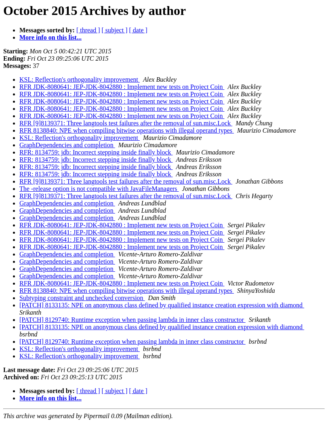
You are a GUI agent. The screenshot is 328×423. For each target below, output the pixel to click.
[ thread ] (88, 30)
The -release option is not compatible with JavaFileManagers (99, 188)
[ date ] (138, 30)
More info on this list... (50, 37)
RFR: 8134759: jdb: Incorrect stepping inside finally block (96, 152)
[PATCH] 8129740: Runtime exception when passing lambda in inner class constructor (132, 319)
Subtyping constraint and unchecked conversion (82, 297)
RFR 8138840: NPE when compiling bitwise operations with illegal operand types (126, 130)
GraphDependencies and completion (67, 145)
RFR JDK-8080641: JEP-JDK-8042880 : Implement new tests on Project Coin (122, 86)
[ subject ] (115, 30)
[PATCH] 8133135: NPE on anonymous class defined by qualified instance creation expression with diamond (161, 305)
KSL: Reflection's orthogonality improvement (79, 79)
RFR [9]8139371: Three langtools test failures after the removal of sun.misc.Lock (125, 123)
